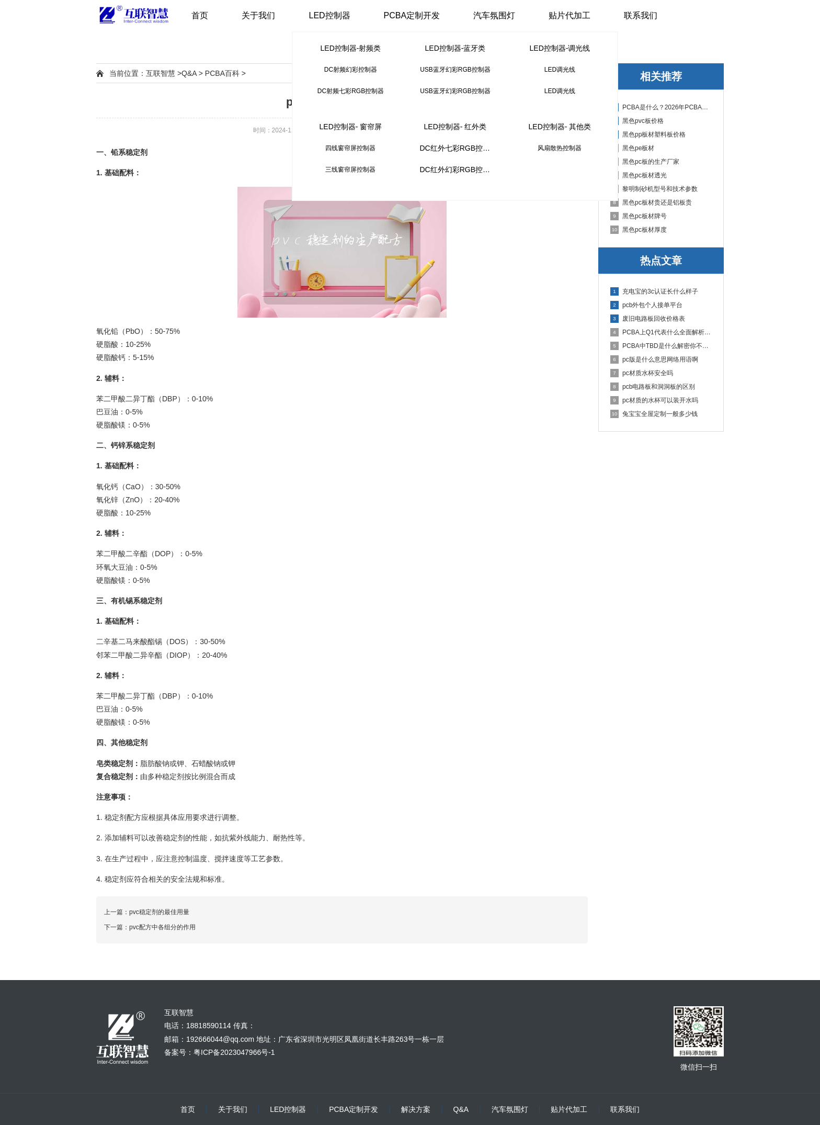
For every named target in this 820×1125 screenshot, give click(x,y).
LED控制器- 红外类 (455, 126)
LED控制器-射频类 (351, 48)
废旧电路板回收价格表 (647, 318)
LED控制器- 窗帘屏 (351, 126)
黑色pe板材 (632, 148)
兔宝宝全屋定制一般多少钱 (654, 414)
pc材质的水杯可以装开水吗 (654, 400)
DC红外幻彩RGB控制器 (458, 169)
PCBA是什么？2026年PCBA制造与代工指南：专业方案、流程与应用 (661, 107)
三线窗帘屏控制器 (350, 169)
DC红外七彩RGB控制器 (458, 148)
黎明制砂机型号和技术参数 (654, 189)
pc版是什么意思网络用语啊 (654, 359)
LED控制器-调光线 (560, 48)
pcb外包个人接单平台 (646, 305)
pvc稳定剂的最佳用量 (159, 912)
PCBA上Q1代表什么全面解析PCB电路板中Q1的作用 (661, 332)
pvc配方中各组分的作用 (162, 927)
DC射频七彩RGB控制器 (350, 91)
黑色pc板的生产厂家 (644, 162)
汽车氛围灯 (494, 15)
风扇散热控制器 (560, 148)
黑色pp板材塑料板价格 (648, 134)
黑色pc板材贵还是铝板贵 (651, 202)
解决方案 (415, 1109)
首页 (199, 15)
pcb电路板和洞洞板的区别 (652, 387)
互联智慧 (160, 73)
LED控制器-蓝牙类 (455, 48)
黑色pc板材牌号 (638, 216)
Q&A (189, 73)
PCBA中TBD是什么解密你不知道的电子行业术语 (661, 346)
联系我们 (640, 15)
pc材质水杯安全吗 (641, 373)
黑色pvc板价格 (637, 121)
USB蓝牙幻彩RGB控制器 (455, 69)
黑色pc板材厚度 (638, 230)
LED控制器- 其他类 (560, 126)
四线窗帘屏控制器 (350, 148)
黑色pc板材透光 (638, 175)
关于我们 (258, 15)
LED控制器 (329, 15)
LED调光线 (559, 69)
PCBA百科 (222, 73)
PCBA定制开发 (412, 15)
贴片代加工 (569, 15)
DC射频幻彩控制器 (350, 69)
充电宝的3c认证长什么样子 (654, 291)
